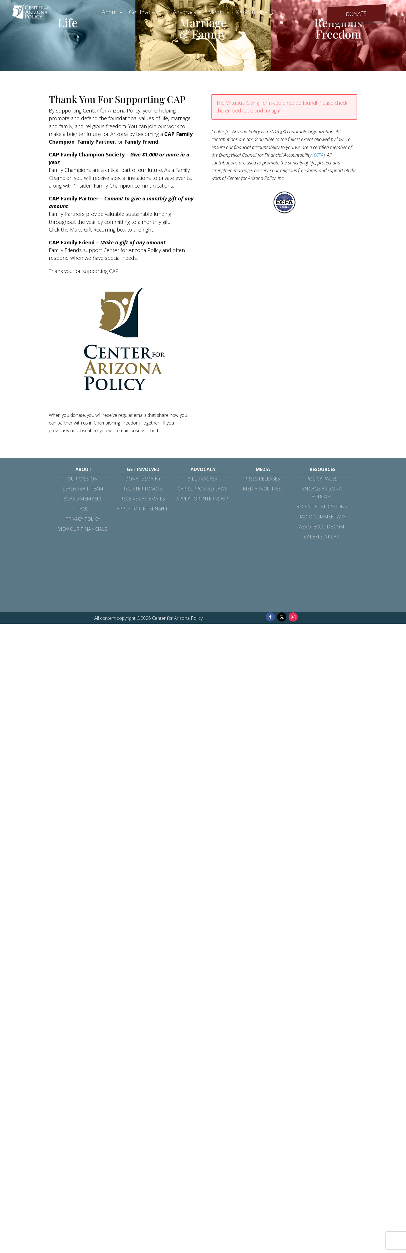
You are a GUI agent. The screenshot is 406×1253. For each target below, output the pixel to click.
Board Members (82, 499)
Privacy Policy (82, 519)
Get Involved (145, 13)
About (109, 13)
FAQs (83, 509)
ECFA (318, 155)
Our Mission (83, 479)
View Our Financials (82, 529)
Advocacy (184, 13)
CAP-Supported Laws (202, 489)
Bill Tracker (202, 479)
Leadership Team (83, 489)
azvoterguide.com (321, 527)
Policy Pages (321, 479)
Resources (249, 13)
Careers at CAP (321, 537)
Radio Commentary (321, 517)
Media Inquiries (262, 489)
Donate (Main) (142, 479)
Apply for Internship (143, 509)
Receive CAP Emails (142, 499)
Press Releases (262, 479)
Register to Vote (142, 489)
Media (216, 13)
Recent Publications (321, 506)
